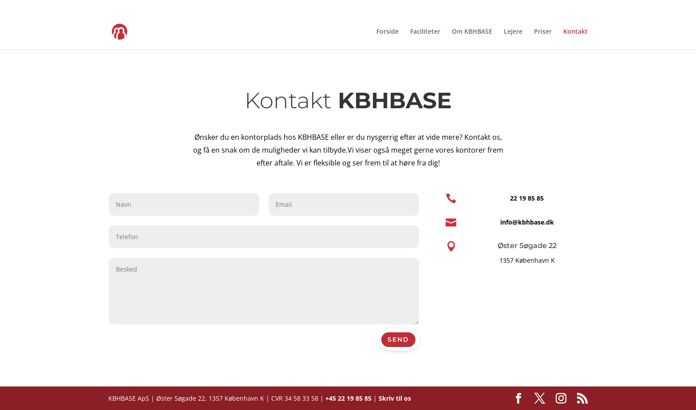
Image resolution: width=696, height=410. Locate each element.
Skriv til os (395, 398)
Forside (387, 31)
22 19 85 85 (527, 198)
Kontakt (575, 31)
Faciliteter (425, 31)
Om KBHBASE (472, 31)
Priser (543, 31)
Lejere (513, 31)
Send (398, 339)
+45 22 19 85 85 (348, 398)
